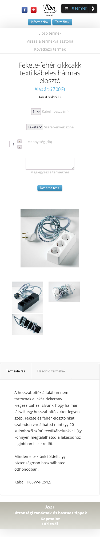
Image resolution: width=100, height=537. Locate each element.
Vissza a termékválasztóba (50, 41)
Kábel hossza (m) (55, 111)
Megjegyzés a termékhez (49, 172)
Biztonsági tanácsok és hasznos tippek (50, 512)
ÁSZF (50, 507)
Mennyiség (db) (39, 141)
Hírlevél (50, 523)
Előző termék (49, 33)
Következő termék (50, 49)
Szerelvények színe (59, 127)
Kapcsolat (50, 518)
